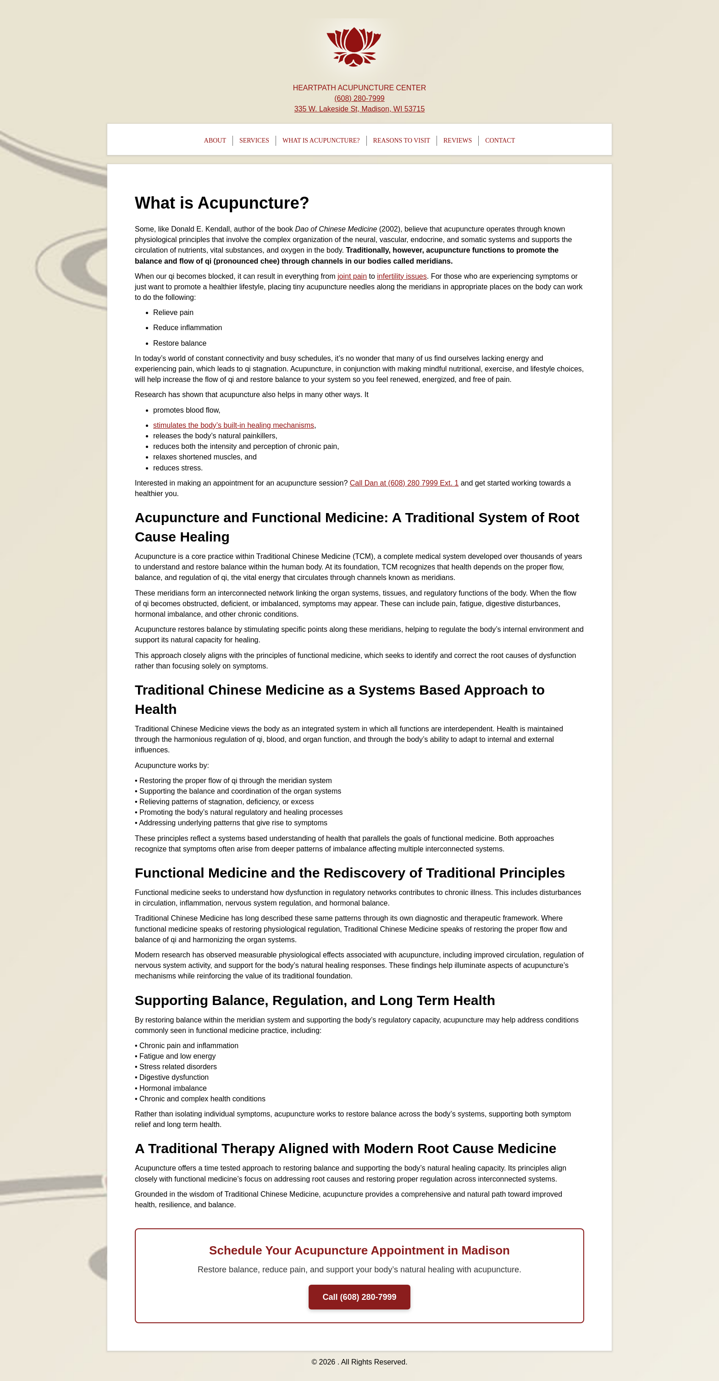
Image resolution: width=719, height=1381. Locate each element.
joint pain (352, 276)
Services (254, 140)
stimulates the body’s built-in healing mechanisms (233, 425)
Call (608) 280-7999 (359, 1297)
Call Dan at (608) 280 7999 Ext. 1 (404, 483)
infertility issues (401, 276)
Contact (500, 140)
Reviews (457, 140)
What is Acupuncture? (321, 140)
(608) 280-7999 (359, 98)
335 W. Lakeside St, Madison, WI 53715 (359, 109)
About (215, 140)
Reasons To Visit (401, 140)
